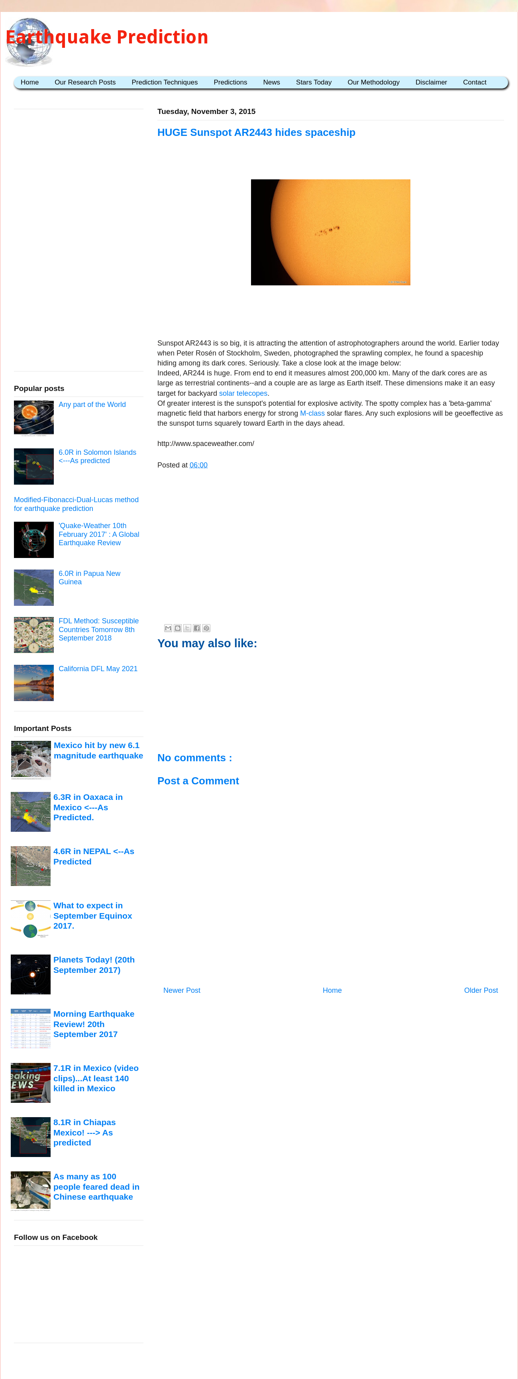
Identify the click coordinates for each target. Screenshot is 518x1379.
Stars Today (314, 82)
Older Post (481, 990)
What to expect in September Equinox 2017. (92, 915)
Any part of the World (92, 405)
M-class (312, 413)
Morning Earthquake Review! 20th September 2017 (93, 1024)
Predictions (230, 82)
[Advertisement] (331, 313)
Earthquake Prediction (107, 37)
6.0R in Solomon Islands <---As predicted (97, 456)
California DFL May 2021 (98, 669)
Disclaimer (431, 82)
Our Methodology (374, 82)
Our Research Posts (85, 82)
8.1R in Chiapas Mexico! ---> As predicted (84, 1132)
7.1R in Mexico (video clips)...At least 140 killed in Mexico (96, 1078)
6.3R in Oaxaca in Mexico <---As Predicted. (88, 807)
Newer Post (181, 990)
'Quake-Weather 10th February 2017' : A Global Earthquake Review (99, 534)
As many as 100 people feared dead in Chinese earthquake (96, 1186)
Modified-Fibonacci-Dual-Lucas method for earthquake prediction (76, 504)
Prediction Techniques (164, 82)
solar (227, 393)
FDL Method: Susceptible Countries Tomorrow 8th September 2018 (99, 629)
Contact (475, 82)
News (272, 82)
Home (30, 82)
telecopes (252, 393)
